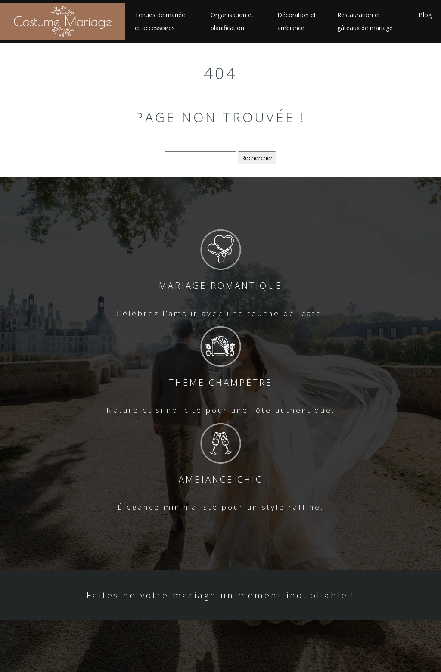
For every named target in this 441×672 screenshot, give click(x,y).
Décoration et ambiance (296, 21)
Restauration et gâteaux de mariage (365, 21)
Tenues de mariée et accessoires (160, 21)
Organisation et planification (232, 21)
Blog (425, 15)
